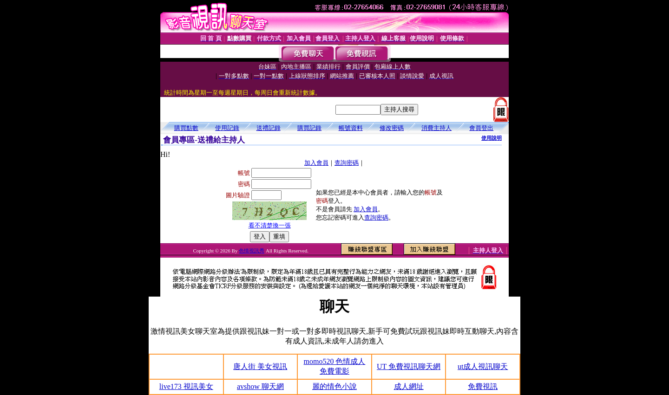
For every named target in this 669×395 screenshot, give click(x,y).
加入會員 (316, 162)
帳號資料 (351, 127)
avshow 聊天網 (260, 386)
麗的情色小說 (334, 386)
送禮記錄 (268, 127)
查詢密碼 (346, 162)
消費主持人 (436, 127)
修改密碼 (392, 127)
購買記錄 (309, 127)
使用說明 (491, 138)
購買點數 (186, 127)
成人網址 (409, 386)
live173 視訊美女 (186, 386)
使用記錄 (227, 127)
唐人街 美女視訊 (260, 366)
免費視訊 (483, 386)
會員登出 (481, 127)
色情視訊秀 (251, 250)
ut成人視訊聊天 (483, 366)
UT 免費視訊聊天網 (408, 366)
